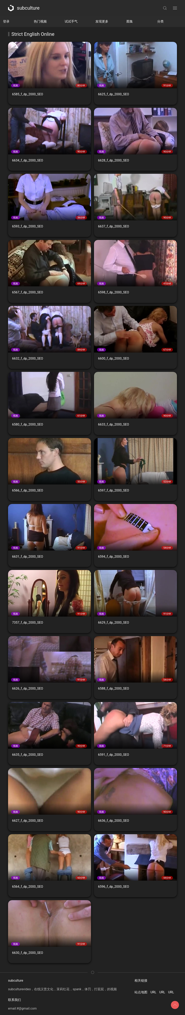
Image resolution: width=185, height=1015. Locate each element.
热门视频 (40, 21)
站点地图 (140, 992)
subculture (23, 8)
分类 (160, 21)
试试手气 (71, 21)
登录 (6, 21)
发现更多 (101, 21)
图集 (129, 21)
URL (153, 992)
